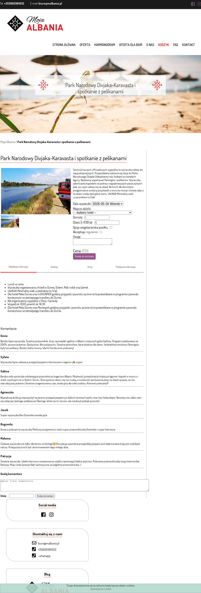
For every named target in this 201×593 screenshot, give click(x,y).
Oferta (85, 45)
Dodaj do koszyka (84, 257)
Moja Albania (7, 142)
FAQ (176, 45)
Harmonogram (105, 45)
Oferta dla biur (131, 45)
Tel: (12, 3)
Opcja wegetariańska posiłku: (90, 227)
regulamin (91, 232)
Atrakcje (54, 270)
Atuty (90, 270)
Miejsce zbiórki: (82, 209)
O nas (151, 45)
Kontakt (189, 45)
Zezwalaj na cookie (100, 589)
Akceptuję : (85, 232)
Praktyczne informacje (126, 270)
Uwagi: (77, 237)
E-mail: (46, 3)
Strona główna (64, 45)
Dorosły (77, 217)
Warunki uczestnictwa (28, 579)
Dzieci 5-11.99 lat (82, 222)
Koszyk (164, 45)
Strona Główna (24, 530)
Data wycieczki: (82, 204)
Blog (18, 573)
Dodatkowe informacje (18, 269)
